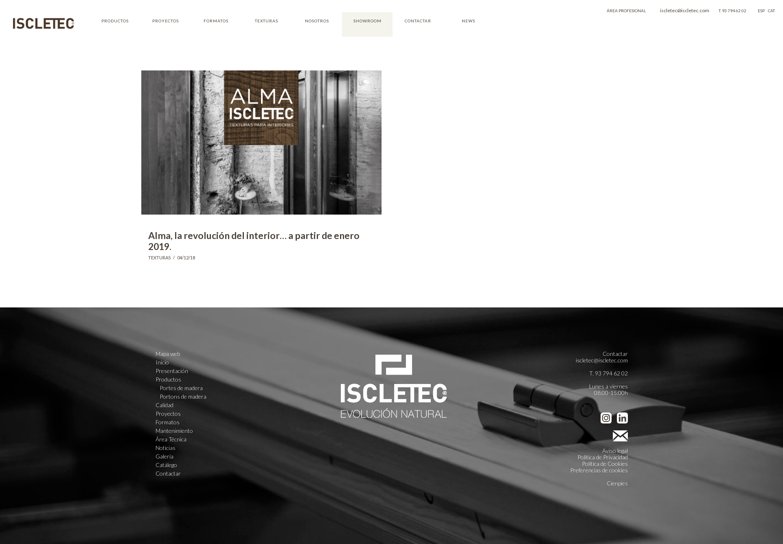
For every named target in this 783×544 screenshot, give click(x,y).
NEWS (468, 20)
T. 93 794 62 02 (732, 10)
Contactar (168, 473)
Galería (164, 456)
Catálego (166, 465)
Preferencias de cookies (599, 470)
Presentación (172, 371)
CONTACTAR (418, 20)
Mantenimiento (174, 431)
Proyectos (168, 413)
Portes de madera (181, 388)
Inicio (162, 362)
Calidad (164, 405)
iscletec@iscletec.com (684, 10)
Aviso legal (615, 450)
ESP (761, 10)
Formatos (168, 422)
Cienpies (617, 483)
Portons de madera (183, 396)
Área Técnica (171, 439)
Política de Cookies (605, 463)
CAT (771, 10)
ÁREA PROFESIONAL (626, 10)
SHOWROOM (367, 20)
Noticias (165, 448)
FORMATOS (216, 20)
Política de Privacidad (602, 457)
